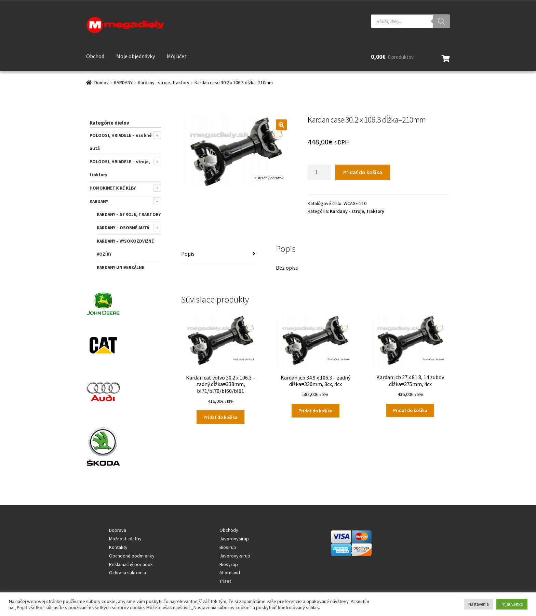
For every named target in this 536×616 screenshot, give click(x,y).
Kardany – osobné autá (123, 228)
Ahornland (229, 572)
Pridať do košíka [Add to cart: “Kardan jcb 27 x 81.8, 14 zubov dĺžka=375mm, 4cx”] (410, 410)
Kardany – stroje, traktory (129, 214)
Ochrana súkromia (127, 572)
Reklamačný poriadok (131, 564)
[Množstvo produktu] (319, 172)
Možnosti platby (125, 539)
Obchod (95, 56)
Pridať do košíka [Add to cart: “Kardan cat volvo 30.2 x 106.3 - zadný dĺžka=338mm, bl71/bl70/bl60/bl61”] (220, 417)
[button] (281, 124)
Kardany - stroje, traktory (163, 82)
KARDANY (123, 82)
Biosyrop (228, 564)
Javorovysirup (234, 539)
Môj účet (177, 56)
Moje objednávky (135, 56)
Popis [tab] (188, 253)
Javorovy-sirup (234, 556)
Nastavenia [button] (478, 604)
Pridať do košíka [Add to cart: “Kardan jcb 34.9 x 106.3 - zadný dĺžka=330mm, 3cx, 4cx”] (315, 411)
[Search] (441, 21)
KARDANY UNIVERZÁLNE (120, 267)
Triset (225, 581)
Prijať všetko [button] (511, 604)
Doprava (117, 530)
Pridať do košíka (362, 172)
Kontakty (118, 547)
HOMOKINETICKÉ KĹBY (113, 188)
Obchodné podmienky (132, 556)
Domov (101, 82)
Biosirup (227, 547)
